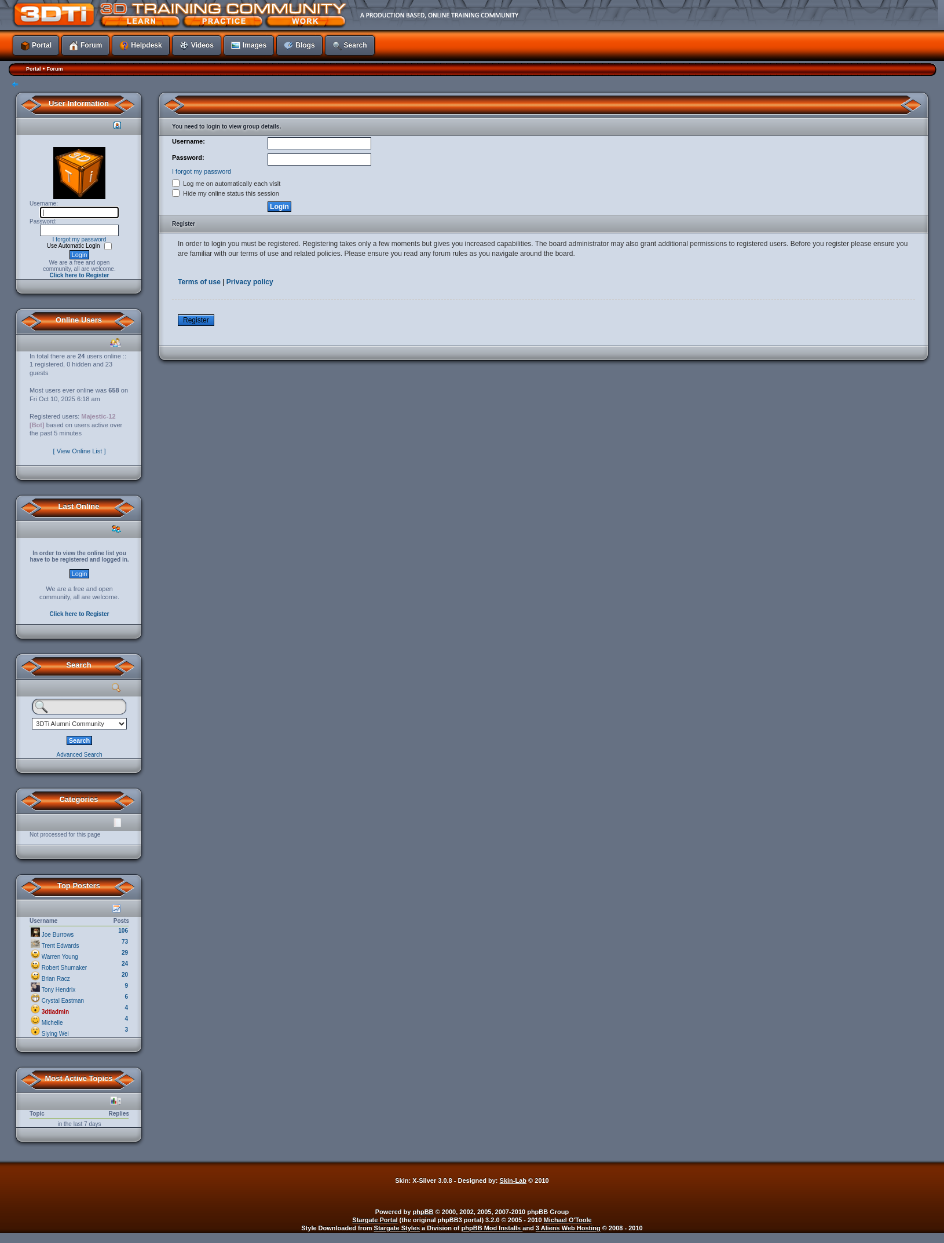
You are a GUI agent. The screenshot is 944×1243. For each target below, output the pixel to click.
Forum (54, 69)
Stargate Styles (397, 1227)
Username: (188, 141)
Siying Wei (55, 1034)
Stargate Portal (374, 1219)
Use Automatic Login (74, 246)
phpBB (423, 1211)
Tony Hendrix (58, 990)
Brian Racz (56, 979)
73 (125, 941)
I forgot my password (80, 239)
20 (125, 974)
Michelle (52, 1023)
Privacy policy (249, 282)
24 (125, 963)
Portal (33, 69)
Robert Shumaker (64, 968)
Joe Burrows (58, 935)
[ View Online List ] (79, 451)
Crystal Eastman (63, 1001)
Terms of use (199, 282)
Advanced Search (80, 754)
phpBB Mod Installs (492, 1227)
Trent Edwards (60, 946)
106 (123, 930)
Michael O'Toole (568, 1219)
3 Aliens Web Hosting (568, 1227)
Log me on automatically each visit (226, 183)
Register (196, 320)
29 (125, 952)
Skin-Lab (513, 1180)
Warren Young (60, 957)
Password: (188, 157)
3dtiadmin (55, 1012)
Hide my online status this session (225, 193)
